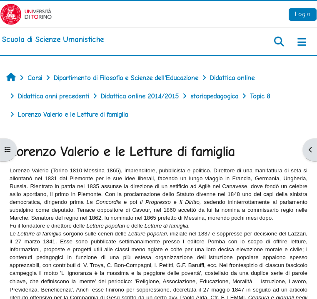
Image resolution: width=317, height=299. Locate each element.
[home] (53, 39)
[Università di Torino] (26, 13)
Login (302, 14)
